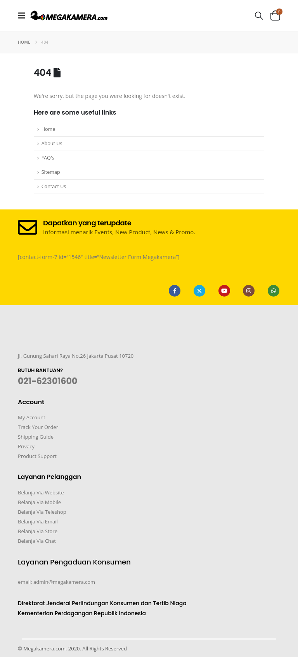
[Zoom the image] (30, 338)
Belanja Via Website (41, 492)
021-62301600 (47, 381)
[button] (24, 15)
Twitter (199, 291)
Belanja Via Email (38, 521)
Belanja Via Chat (37, 540)
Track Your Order (38, 427)
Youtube (224, 291)
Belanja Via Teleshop (42, 511)
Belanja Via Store (37, 531)
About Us (52, 143)
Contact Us (54, 186)
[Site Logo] (69, 15)
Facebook (174, 291)
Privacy (26, 446)
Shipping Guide (36, 436)
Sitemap (51, 172)
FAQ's (48, 157)
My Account (31, 417)
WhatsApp (273, 291)
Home (48, 129)
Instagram (249, 291)
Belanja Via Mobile (39, 502)
